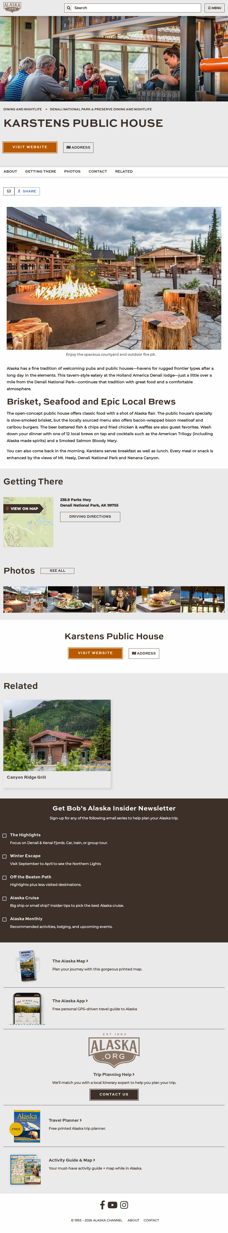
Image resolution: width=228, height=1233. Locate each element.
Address (78, 148)
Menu (214, 8)
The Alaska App (70, 1001)
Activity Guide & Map (72, 1160)
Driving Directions (90, 517)
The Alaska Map (70, 961)
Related (124, 172)
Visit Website (29, 147)
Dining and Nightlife (22, 109)
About (10, 172)
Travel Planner (65, 1120)
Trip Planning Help (114, 1075)
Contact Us (114, 1094)
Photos (72, 172)
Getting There (40, 172)
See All (57, 571)
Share (27, 191)
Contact (98, 172)
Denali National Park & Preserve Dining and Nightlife (101, 109)
